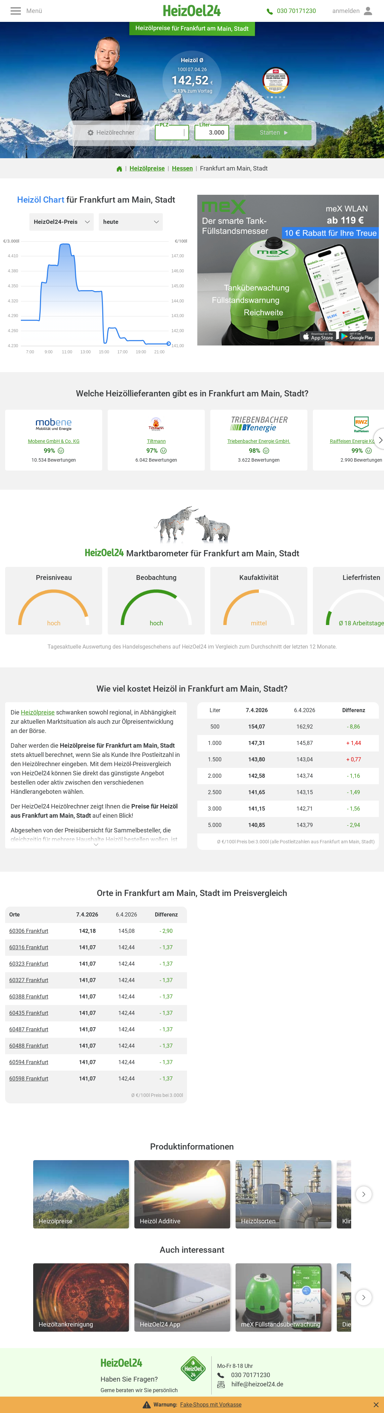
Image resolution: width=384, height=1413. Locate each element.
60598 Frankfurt (28, 1078)
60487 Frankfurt (28, 1029)
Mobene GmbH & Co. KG (54, 441)
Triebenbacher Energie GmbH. (258, 441)
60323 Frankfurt (28, 964)
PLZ (164, 124)
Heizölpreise (38, 712)
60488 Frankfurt (28, 1046)
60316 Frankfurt (28, 947)
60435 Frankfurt (28, 1013)
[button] (352, 10)
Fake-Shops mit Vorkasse (210, 1404)
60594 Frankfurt (28, 1062)
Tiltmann (156, 441)
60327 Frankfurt (28, 980)
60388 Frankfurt (28, 996)
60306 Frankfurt (28, 931)
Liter (204, 124)
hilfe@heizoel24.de (257, 1384)
